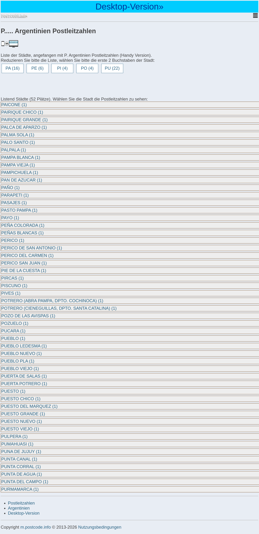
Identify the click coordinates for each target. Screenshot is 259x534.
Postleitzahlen (21, 503)
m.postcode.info (35, 527)
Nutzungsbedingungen (99, 527)
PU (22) (112, 68)
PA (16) (13, 68)
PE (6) (37, 68)
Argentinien (19, 508)
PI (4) (62, 68)
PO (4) (87, 68)
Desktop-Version (24, 513)
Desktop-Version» (130, 6)
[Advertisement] (29, 85)
